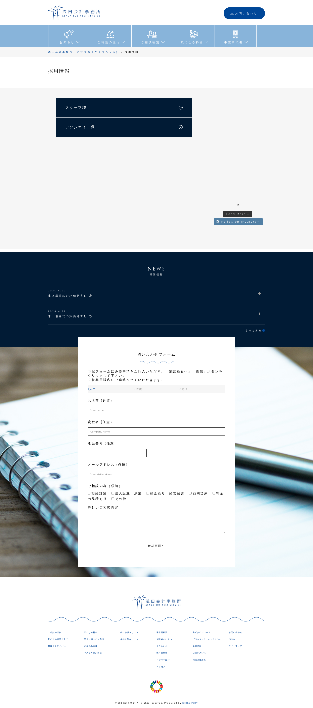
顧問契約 (198, 492)
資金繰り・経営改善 (165, 492)
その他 (119, 498)
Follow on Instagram (238, 220)
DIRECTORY (190, 702)
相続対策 (97, 492)
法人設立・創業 (126, 492)
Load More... (238, 212)
